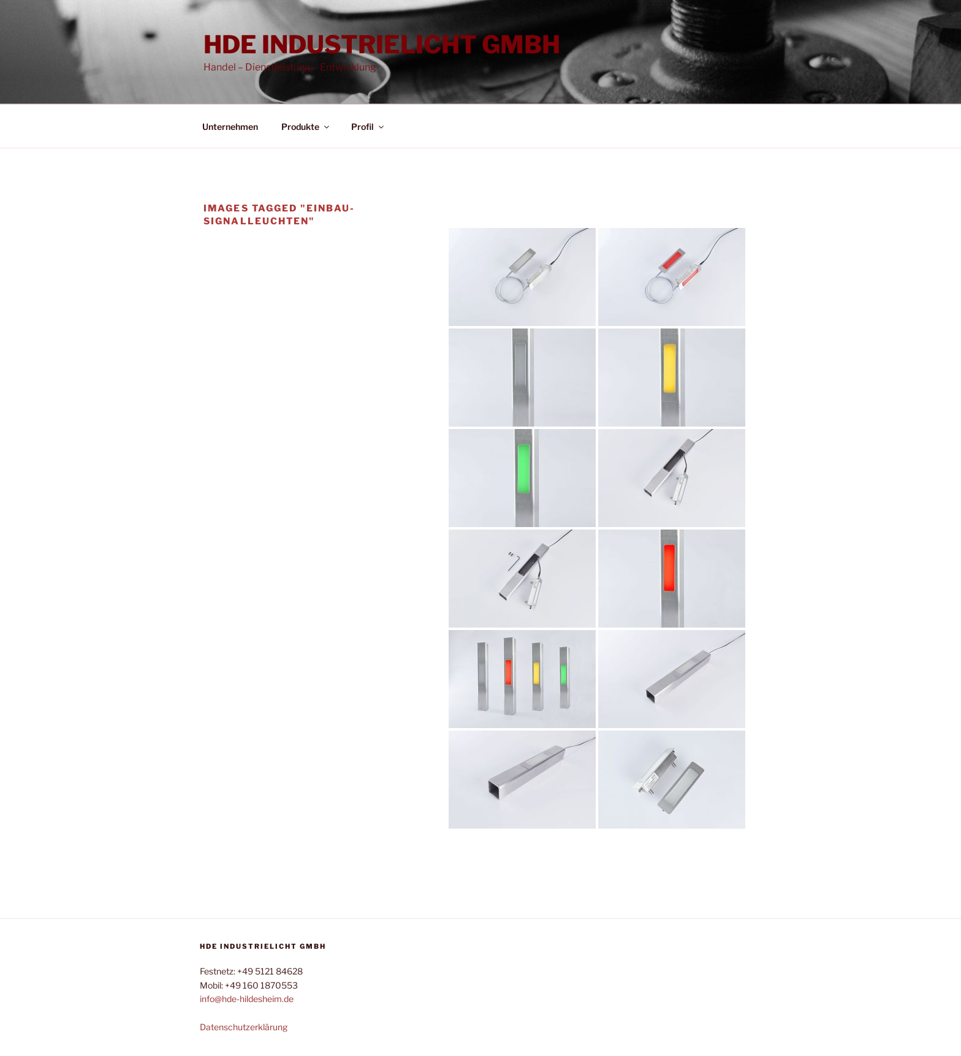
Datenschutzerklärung (243, 1027)
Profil (368, 126)
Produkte (306, 126)
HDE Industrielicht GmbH (381, 44)
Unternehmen (230, 126)
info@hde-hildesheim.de (247, 998)
